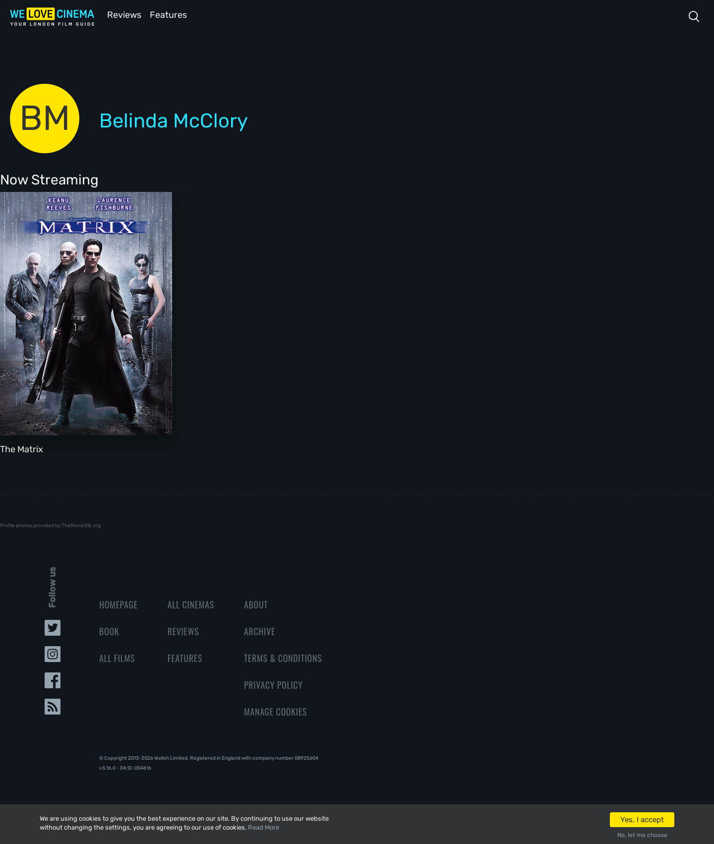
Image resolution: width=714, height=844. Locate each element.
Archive (259, 630)
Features (171, 14)
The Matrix (21, 448)
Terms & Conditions (283, 657)
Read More (263, 827)
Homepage (118, 603)
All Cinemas (191, 603)
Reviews (122, 14)
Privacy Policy (273, 683)
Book (109, 630)
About (256, 603)
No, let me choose (642, 835)
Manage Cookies (275, 710)
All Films (117, 657)
